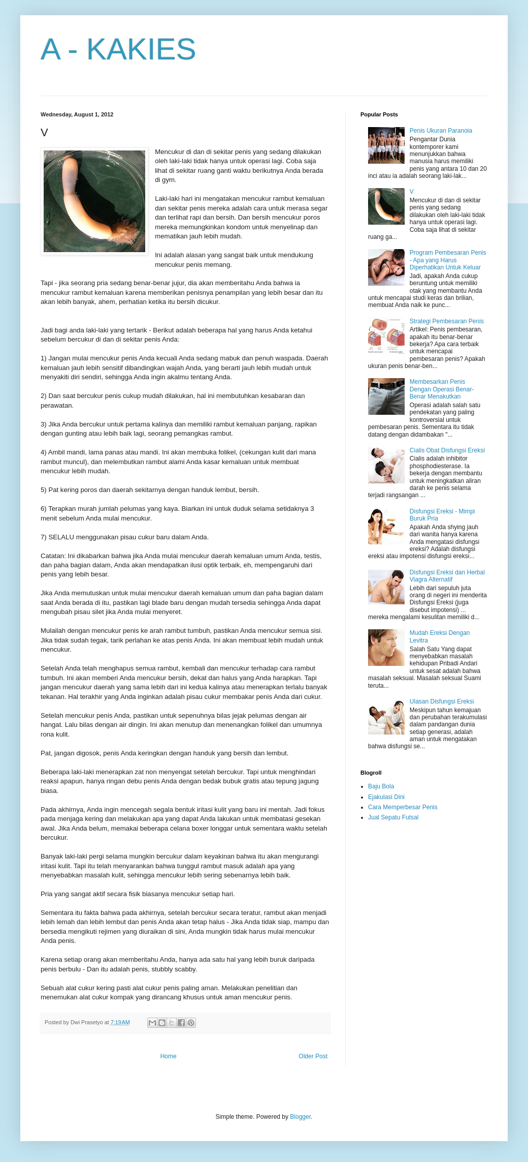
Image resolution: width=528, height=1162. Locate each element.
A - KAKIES (118, 49)
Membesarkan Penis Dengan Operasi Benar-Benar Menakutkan (442, 389)
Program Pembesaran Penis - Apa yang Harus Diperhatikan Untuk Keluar (448, 260)
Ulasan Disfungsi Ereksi (442, 701)
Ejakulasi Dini (386, 797)
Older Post (313, 1056)
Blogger (300, 1116)
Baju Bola (381, 786)
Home (168, 1056)
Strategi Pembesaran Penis (447, 321)
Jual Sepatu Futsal (393, 817)
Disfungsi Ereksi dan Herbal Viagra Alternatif (447, 576)
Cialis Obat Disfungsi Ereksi (447, 450)
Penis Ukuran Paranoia (441, 130)
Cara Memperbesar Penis (403, 807)
